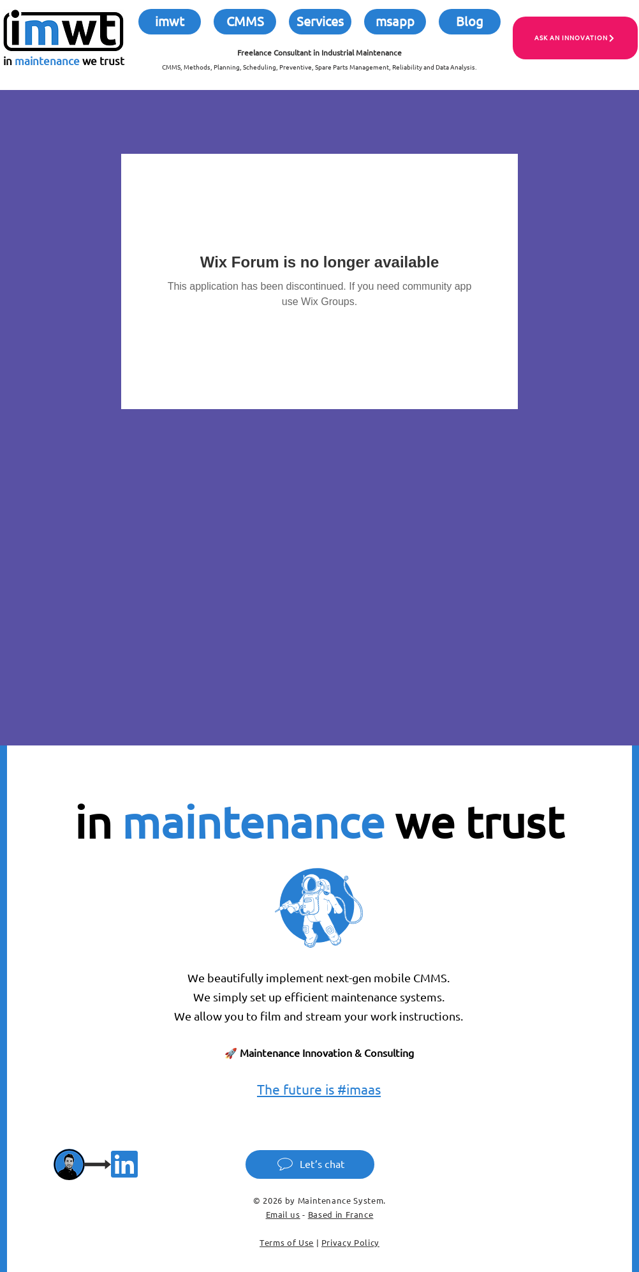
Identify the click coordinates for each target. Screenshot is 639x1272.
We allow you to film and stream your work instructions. (319, 1016)
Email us (283, 1214)
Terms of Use (287, 1242)
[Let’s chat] (310, 1164)
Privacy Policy (350, 1242)
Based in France (341, 1214)
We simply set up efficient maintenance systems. (319, 997)
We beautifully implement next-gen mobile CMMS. (318, 978)
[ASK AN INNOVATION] (575, 38)
